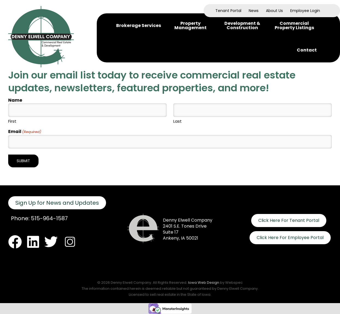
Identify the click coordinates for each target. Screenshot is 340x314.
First (12, 121)
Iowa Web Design (203, 282)
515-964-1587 (49, 218)
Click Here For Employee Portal (290, 237)
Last (177, 121)
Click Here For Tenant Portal (288, 220)
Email (24, 132)
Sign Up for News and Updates (57, 203)
